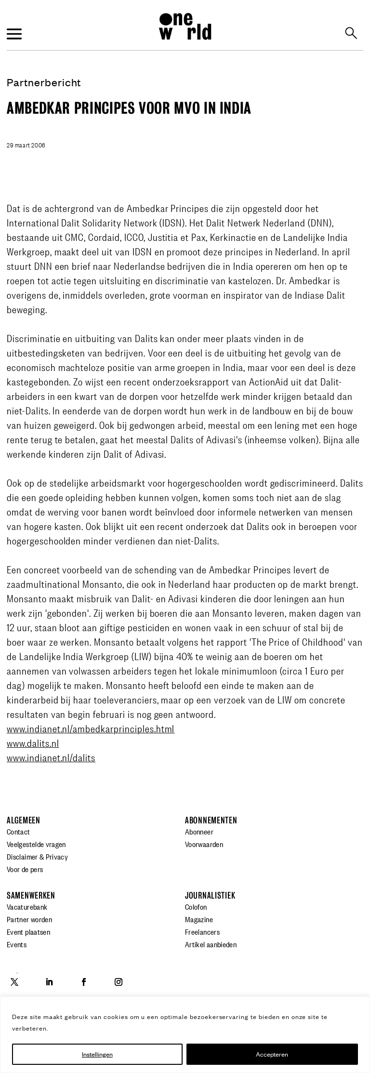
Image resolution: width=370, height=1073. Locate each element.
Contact (18, 831)
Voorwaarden (204, 843)
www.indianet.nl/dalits (51, 757)
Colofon (196, 906)
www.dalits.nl (33, 742)
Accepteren (272, 1054)
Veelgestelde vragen (36, 843)
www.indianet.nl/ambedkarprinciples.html (90, 728)
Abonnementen (211, 820)
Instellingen (97, 1054)
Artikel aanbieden (211, 944)
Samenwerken (31, 895)
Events (16, 944)
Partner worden (29, 919)
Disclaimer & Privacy (37, 856)
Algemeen (23, 820)
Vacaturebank (27, 906)
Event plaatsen (28, 931)
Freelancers (202, 931)
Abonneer (199, 831)
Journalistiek (210, 895)
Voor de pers (25, 868)
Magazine (199, 919)
